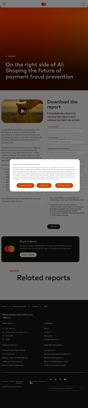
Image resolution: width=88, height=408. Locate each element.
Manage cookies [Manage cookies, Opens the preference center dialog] (64, 185)
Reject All (44, 185)
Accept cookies (25, 185)
